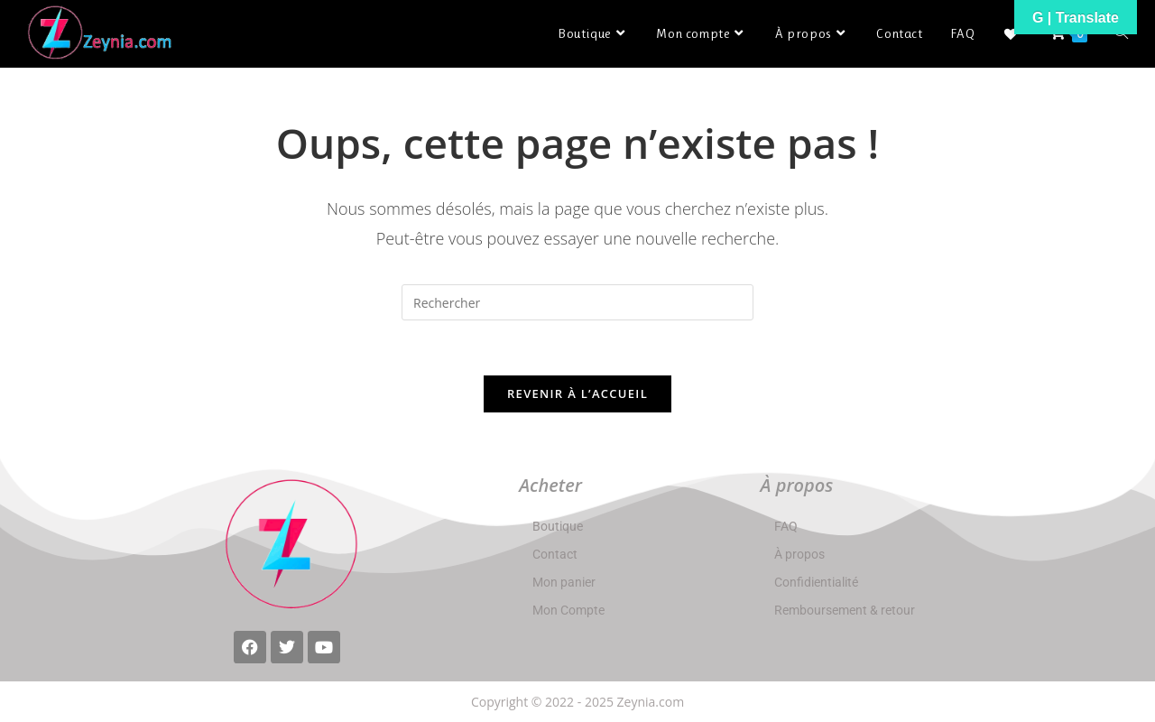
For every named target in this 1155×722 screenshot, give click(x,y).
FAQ (786, 526)
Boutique (557, 526)
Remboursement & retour (844, 610)
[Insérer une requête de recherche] (577, 302)
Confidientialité (816, 582)
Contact (555, 554)
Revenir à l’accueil (577, 393)
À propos (799, 554)
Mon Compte (568, 610)
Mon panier (564, 582)
